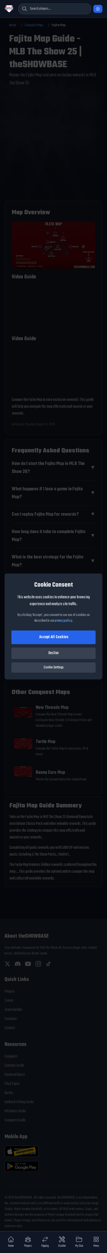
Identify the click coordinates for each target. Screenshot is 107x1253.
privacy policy (63, 621)
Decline (54, 653)
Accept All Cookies (53, 637)
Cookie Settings (54, 667)
